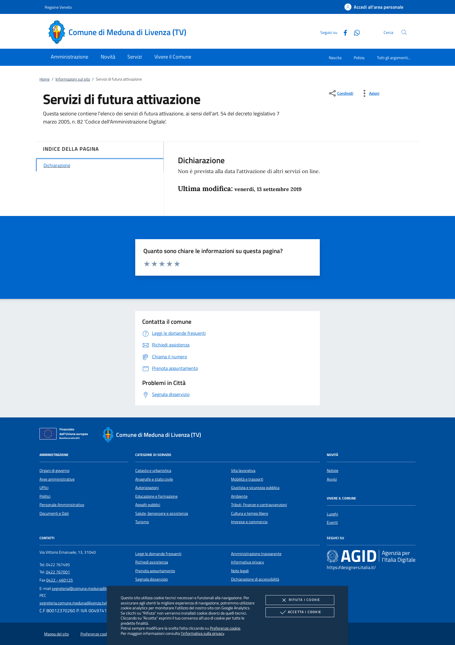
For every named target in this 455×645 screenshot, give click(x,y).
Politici (44, 496)
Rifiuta (299, 600)
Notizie (332, 470)
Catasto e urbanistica (153, 470)
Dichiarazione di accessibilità (255, 579)
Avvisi (332, 479)
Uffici (43, 487)
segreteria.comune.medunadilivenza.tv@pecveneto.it (84, 603)
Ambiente (239, 496)
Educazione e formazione (156, 496)
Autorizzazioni (147, 487)
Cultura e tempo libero (249, 513)
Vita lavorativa (243, 470)
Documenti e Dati (54, 513)
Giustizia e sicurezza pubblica (255, 487)
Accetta (300, 612)
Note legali (240, 571)
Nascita (335, 57)
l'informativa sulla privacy (202, 633)
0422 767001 (58, 572)
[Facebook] (343, 32)
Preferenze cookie (225, 628)
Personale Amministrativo (61, 505)
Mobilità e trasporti (247, 479)
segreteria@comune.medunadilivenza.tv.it (88, 588)
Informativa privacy (247, 562)
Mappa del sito (56, 634)
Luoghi (332, 514)
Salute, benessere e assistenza (161, 513)
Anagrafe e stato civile (154, 479)
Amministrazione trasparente (256, 553)
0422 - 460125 (59, 580)
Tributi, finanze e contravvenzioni (259, 505)
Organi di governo (54, 470)
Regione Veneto (58, 7)
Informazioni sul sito (72, 79)
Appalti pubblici (147, 505)
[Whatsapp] (354, 32)
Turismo (142, 522)
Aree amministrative (57, 479)
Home (44, 79)
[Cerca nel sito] (404, 32)
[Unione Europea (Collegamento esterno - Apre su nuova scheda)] (65, 435)
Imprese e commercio (249, 522)
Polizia (359, 57)
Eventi (332, 522)
